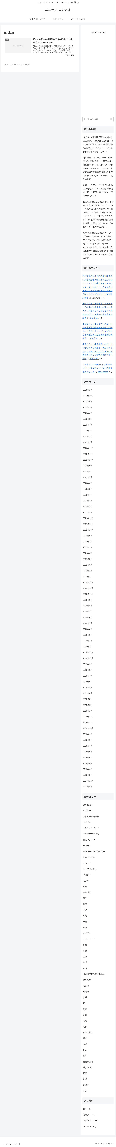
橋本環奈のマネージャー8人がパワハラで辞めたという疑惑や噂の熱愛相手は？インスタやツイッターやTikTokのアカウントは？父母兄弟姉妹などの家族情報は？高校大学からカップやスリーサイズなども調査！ (98, 168)
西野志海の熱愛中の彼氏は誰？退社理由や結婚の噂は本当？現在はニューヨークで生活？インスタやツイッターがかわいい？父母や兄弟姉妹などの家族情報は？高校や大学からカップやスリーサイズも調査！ (97, 287)
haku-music (103, 372)
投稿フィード (89, 1115)
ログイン (87, 1109)
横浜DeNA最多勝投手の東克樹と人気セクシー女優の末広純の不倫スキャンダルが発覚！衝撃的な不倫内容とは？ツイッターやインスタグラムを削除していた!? (98, 144)
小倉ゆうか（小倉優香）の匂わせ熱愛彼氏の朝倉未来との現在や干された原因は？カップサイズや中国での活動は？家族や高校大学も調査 (97, 311)
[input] (98, 119)
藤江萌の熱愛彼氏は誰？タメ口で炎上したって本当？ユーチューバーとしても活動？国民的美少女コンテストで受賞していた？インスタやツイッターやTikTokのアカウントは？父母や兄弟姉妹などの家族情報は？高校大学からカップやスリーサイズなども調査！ (98, 214)
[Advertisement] (99, 75)
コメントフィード (91, 1120)
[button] (111, 119)
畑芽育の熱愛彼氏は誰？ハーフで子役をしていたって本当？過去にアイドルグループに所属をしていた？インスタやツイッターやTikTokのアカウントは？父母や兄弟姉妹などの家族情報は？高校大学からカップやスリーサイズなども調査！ (98, 245)
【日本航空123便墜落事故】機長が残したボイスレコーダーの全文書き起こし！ (97, 368)
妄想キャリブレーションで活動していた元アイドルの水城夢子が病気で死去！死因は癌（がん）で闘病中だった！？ (98, 190)
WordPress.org (89, 1126)
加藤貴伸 (94, 318)
